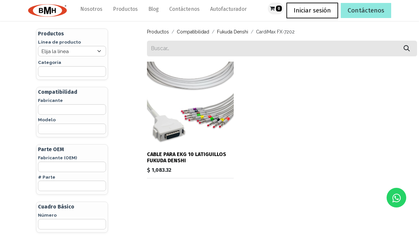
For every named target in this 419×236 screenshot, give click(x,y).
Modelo (47, 119)
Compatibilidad (193, 31)
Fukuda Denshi (232, 31)
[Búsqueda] (406, 48)
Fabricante (50, 100)
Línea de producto (59, 42)
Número (47, 215)
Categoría (49, 62)
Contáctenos (366, 10)
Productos (158, 31)
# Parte (46, 177)
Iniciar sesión (312, 10)
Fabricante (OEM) (57, 157)
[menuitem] (91, 10)
